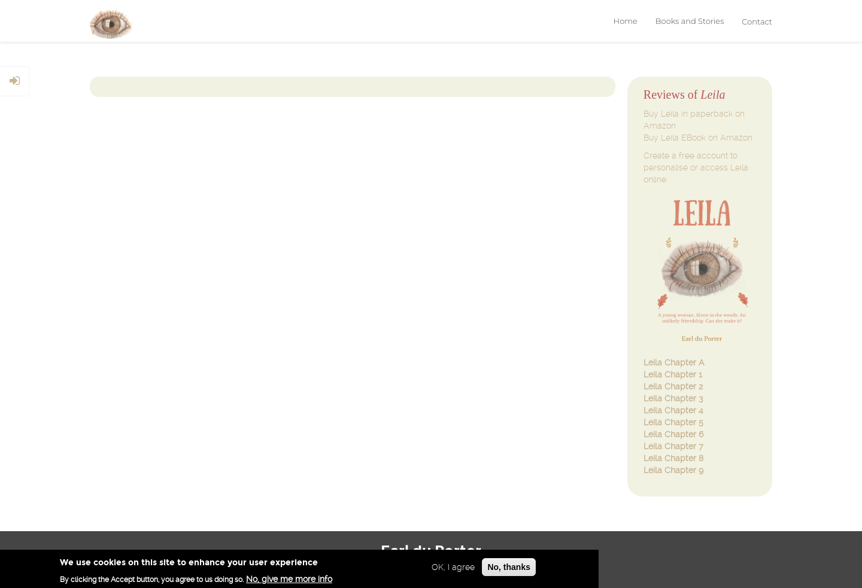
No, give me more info (289, 580)
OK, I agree (453, 568)
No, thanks (508, 568)
